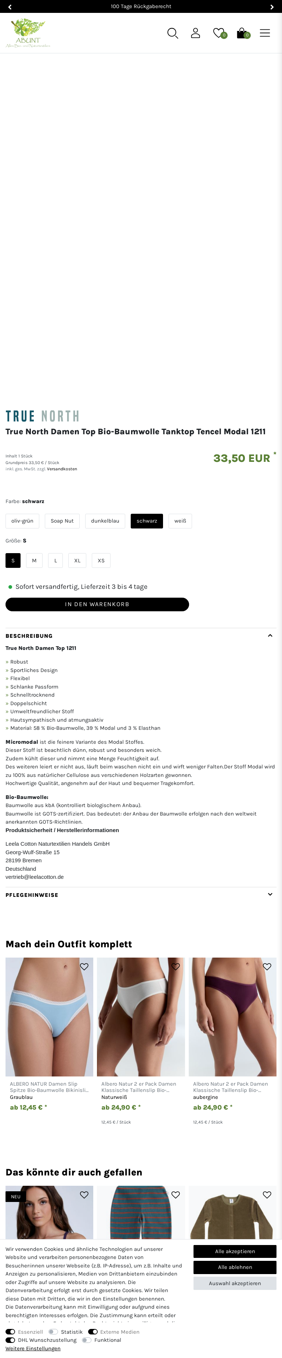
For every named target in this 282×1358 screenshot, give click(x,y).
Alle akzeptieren (235, 1251)
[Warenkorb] (242, 32)
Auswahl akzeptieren (235, 1283)
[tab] (141, 508)
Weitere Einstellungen (33, 1348)
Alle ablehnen (235, 1267)
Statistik (72, 1332)
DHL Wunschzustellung (47, 1340)
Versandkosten (61, 219)
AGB (235, 1238)
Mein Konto (47, 1238)
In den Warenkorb (97, 354)
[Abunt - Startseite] (28, 33)
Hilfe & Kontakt (141, 1238)
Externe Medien (120, 1332)
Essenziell (30, 1332)
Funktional (107, 1340)
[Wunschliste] (219, 32)
